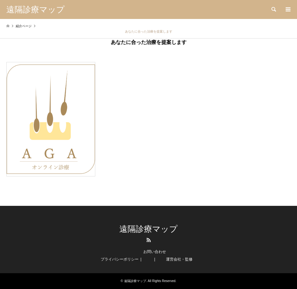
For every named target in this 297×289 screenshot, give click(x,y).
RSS (148, 240)
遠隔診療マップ (148, 229)
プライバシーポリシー (120, 259)
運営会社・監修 (179, 259)
